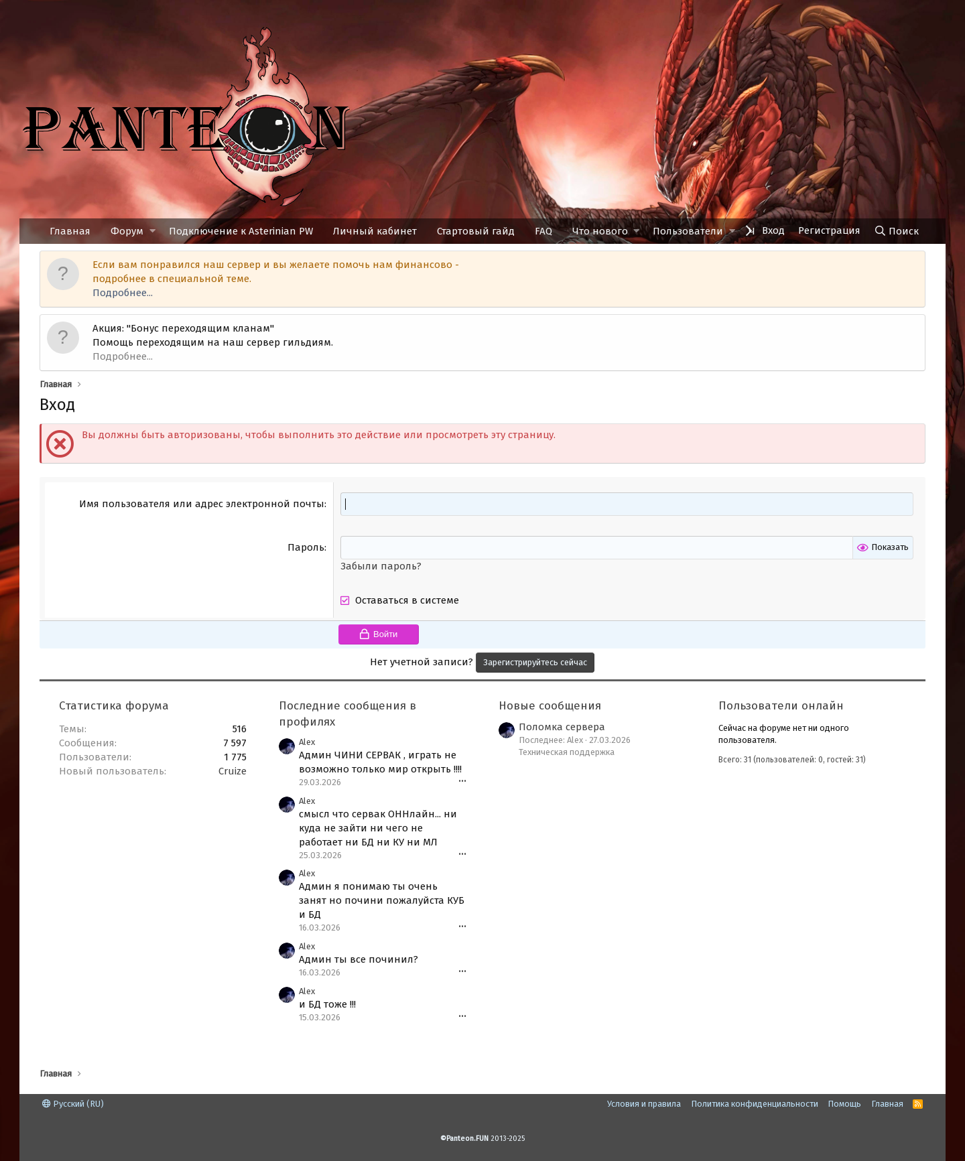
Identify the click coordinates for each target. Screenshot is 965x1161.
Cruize (232, 771)
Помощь (844, 1104)
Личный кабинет (375, 231)
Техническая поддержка (567, 752)
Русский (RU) (73, 1104)
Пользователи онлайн (781, 706)
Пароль (305, 547)
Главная (70, 231)
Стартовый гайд (476, 231)
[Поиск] (896, 231)
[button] (152, 231)
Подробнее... (122, 293)
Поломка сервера (562, 727)
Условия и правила (644, 1104)
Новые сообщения (550, 706)
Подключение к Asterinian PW (241, 231)
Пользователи (688, 231)
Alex (307, 742)
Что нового (600, 231)
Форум (127, 231)
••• (462, 781)
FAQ (543, 231)
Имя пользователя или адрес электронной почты (201, 504)
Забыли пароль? (381, 566)
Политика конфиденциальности (754, 1104)
